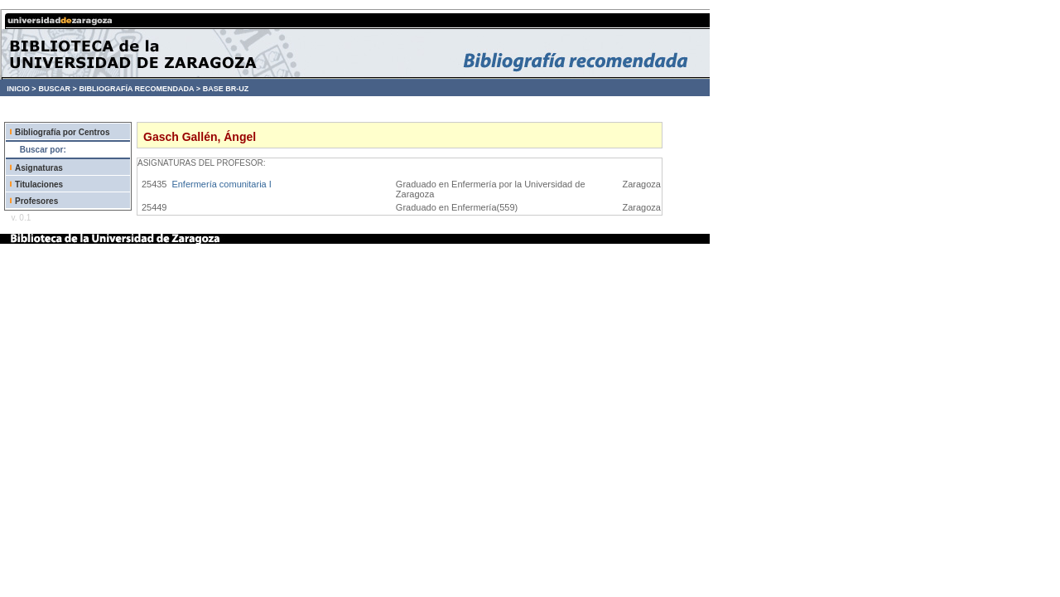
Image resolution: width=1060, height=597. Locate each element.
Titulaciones (39, 184)
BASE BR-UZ (226, 89)
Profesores (36, 201)
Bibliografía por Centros (62, 132)
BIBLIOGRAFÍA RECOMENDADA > (139, 89)
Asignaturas (39, 167)
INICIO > (21, 89)
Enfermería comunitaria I (221, 184)
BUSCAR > (57, 89)
